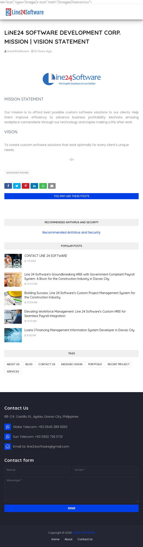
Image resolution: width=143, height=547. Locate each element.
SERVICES (13, 371)
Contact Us (85, 539)
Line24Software (18, 51)
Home (55, 539)
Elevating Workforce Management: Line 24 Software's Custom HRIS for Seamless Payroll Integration (75, 314)
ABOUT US (13, 364)
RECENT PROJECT (119, 364)
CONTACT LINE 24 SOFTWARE (45, 256)
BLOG (29, 364)
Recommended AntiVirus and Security (71, 232)
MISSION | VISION (17, 172)
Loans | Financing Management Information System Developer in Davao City (79, 330)
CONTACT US (46, 364)
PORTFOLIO (95, 364)
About (68, 539)
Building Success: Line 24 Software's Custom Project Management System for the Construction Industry (79, 295)
